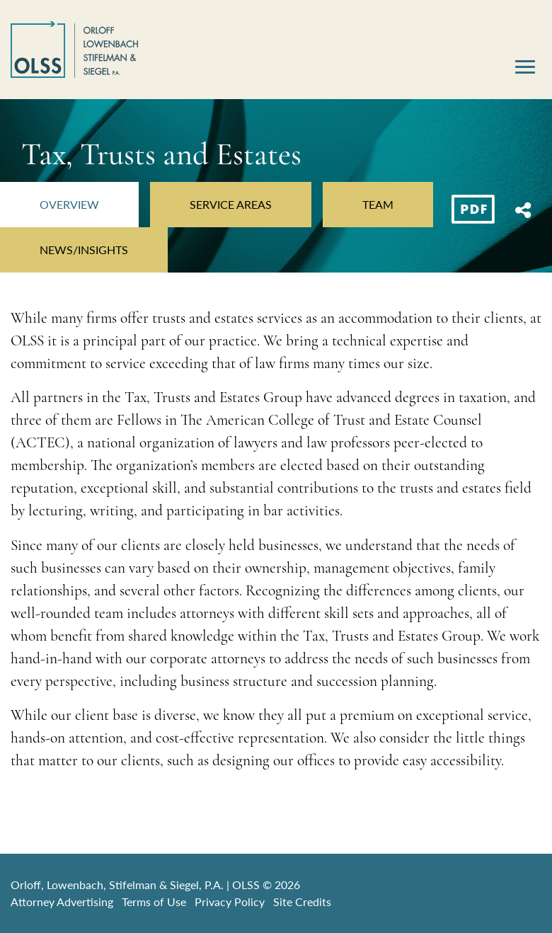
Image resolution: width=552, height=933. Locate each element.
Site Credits (302, 901)
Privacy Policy (230, 901)
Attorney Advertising (62, 901)
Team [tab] (377, 204)
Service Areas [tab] (231, 204)
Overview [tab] (69, 204)
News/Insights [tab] (84, 249)
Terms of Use (154, 901)
